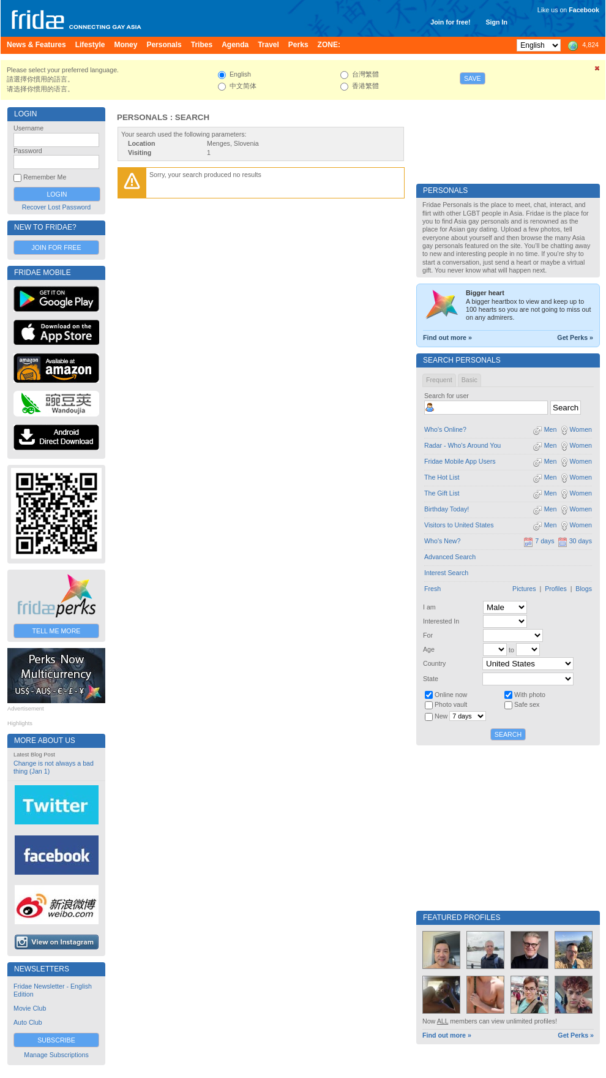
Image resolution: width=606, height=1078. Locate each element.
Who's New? (442, 541)
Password (27, 150)
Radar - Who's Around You (462, 445)
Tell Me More (56, 631)
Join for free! (450, 22)
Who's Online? (445, 429)
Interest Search (446, 572)
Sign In (496, 22)
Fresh (432, 588)
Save (472, 78)
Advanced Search (450, 556)
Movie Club (29, 1008)
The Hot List (441, 477)
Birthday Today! (446, 509)
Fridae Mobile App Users (460, 461)
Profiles (556, 588)
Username (28, 128)
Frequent (439, 379)
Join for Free (56, 247)
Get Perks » (575, 337)
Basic (469, 379)
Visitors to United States (459, 525)
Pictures (524, 588)
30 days (575, 541)
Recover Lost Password (56, 207)
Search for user (446, 395)
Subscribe (56, 1040)
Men (545, 429)
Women (575, 429)
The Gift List (441, 493)
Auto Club (27, 1022)
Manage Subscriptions (56, 1054)
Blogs (583, 588)
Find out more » (447, 337)
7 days (538, 541)
